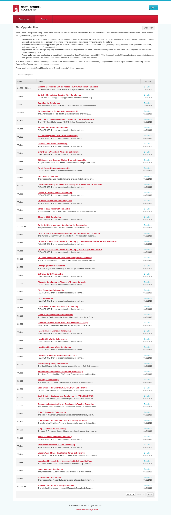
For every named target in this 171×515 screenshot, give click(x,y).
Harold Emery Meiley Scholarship (53, 363)
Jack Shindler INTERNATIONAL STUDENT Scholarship (62, 388)
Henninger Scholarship (48, 380)
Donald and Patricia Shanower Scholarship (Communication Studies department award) (77, 241)
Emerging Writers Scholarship (51, 266)
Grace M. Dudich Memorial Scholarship (55, 315)
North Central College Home (87, 509)
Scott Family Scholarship (49, 103)
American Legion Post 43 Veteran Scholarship (58, 111)
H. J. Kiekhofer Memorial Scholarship (54, 331)
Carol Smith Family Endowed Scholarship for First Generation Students (70, 184)
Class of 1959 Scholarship (49, 217)
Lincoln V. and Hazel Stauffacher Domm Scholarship (61, 453)
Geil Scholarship (45, 298)
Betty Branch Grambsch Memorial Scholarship (59, 152)
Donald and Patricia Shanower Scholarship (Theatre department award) (70, 249)
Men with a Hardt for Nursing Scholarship (56, 485)
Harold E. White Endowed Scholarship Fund (57, 355)
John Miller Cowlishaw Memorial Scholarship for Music (62, 420)
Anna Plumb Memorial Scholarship (53, 127)
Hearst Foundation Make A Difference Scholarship (60, 371)
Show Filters (148, 28)
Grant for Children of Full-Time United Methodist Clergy (63, 323)
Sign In (154, 7)
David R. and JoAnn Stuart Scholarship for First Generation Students (69, 233)
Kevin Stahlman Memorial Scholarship (55, 437)
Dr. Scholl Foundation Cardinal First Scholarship (59, 95)
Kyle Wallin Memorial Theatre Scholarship (56, 445)
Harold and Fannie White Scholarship (54, 347)
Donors (44, 19)
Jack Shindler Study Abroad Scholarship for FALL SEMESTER (65, 396)
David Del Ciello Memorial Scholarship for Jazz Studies (62, 225)
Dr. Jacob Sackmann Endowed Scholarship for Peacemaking (65, 258)
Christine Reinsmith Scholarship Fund (55, 201)
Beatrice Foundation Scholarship (53, 144)
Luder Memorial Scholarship (50, 469)
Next (150, 494)
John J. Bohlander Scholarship (52, 412)
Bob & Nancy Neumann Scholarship (54, 168)
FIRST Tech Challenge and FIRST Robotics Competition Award (66, 119)
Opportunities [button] (24, 19)
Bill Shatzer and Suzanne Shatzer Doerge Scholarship (62, 160)
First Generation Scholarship (51, 290)
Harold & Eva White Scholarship (52, 339)
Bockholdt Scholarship (48, 176)
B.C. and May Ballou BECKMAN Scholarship (58, 136)
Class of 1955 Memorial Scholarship (54, 209)
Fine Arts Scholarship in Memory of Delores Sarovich (62, 282)
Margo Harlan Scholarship (49, 477)
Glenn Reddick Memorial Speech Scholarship (58, 306)
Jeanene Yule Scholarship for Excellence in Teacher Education (66, 404)
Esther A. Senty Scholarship (50, 274)
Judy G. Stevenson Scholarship (52, 428)
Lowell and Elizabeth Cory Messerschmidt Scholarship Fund (65, 461)
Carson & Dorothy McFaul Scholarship (55, 192)
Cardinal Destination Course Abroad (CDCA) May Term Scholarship (68, 87)
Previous (140, 494)
